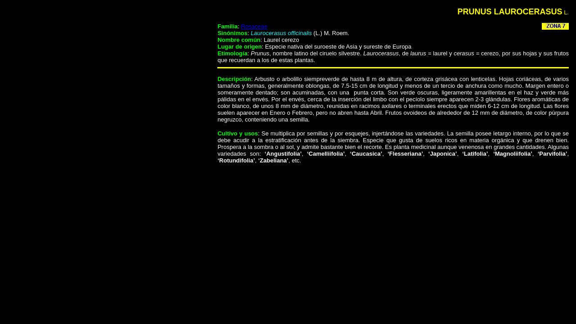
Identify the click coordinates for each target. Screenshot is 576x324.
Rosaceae (254, 26)
